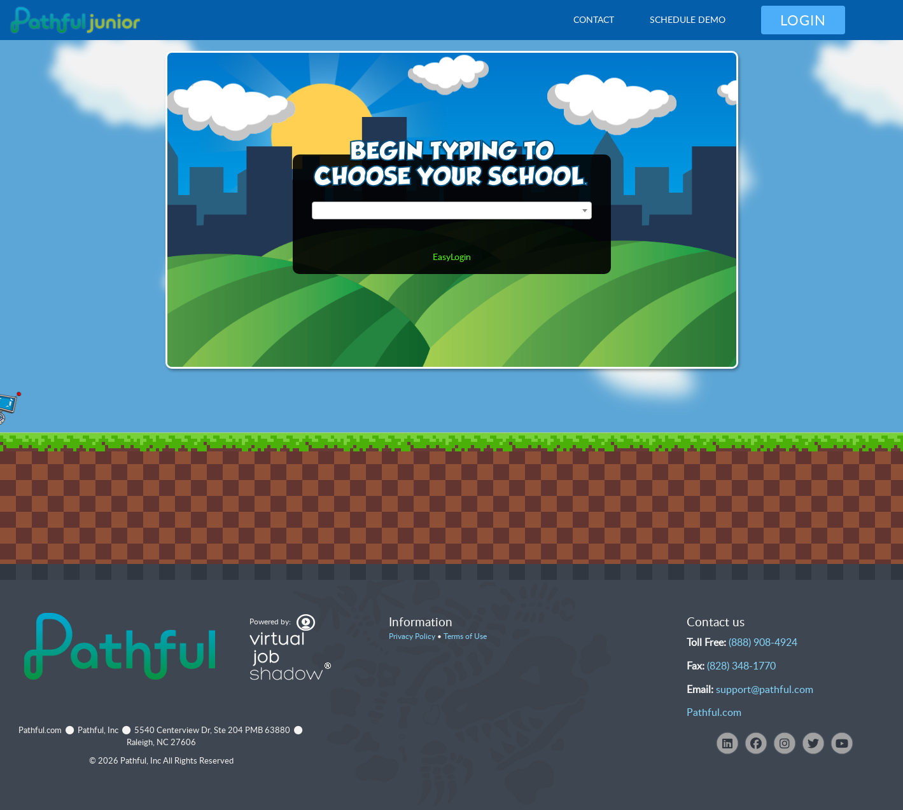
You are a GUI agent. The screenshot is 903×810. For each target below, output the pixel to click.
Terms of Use (465, 636)
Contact (593, 19)
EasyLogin (452, 257)
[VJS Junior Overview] (75, 20)
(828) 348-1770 (741, 666)
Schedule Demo (687, 19)
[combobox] (452, 210)
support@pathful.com (764, 689)
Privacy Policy (412, 636)
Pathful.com (714, 712)
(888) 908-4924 (763, 642)
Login (803, 19)
